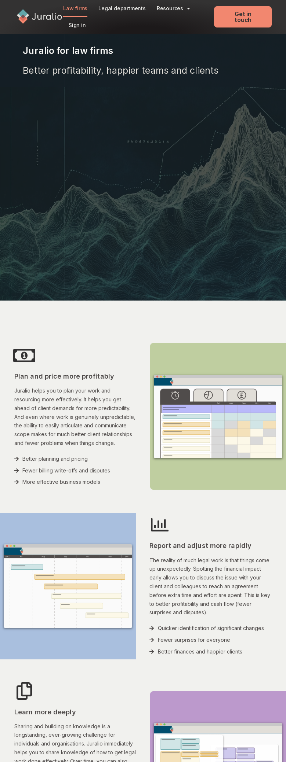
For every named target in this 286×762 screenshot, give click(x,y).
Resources (173, 8)
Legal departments (122, 8)
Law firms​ (75, 8)
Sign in (77, 25)
